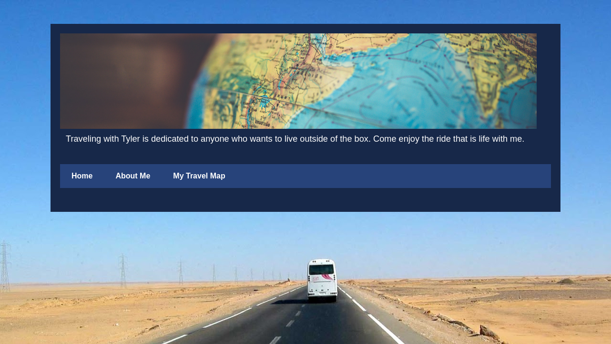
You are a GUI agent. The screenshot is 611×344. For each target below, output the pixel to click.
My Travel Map (199, 176)
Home (81, 176)
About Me (132, 176)
